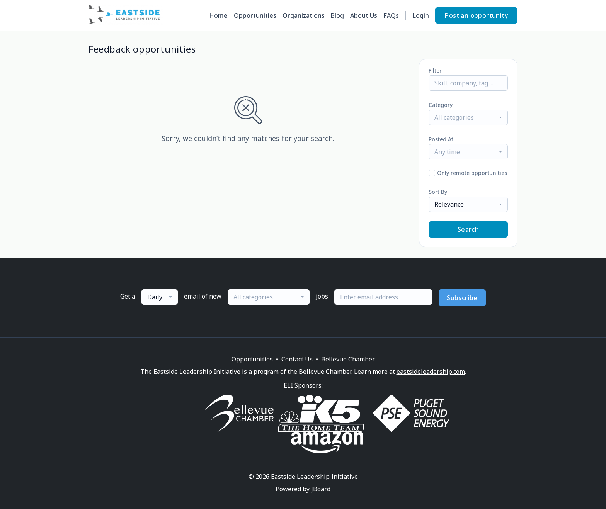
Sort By (438, 191)
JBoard (320, 489)
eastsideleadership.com (431, 371)
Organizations (304, 15)
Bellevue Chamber (348, 359)
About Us (363, 15)
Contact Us (297, 359)
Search (468, 229)
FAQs (391, 15)
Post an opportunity (476, 15)
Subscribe (462, 298)
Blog (337, 15)
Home (218, 15)
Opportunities (255, 15)
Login (421, 15)
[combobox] (468, 117)
